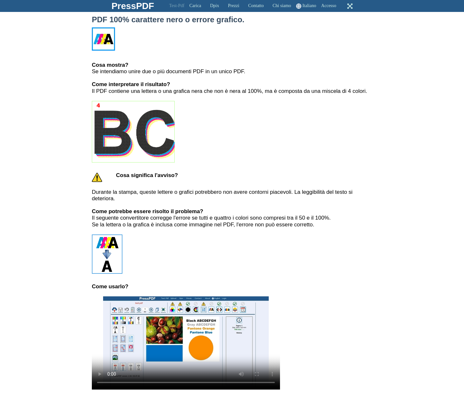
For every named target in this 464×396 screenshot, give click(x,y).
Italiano (309, 5)
